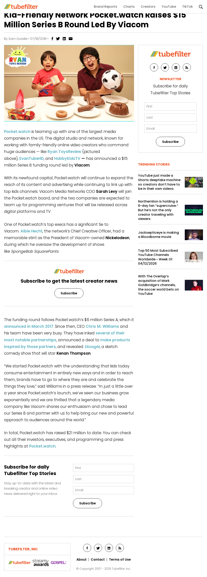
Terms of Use (120, 559)
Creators (148, 6)
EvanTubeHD (31, 158)
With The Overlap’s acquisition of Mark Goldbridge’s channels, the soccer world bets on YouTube (158, 285)
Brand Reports (105, 6)
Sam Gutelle (17, 38)
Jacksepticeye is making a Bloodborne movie (158, 234)
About (81, 559)
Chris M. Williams (102, 326)
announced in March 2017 (28, 326)
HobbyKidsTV (67, 158)
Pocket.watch (17, 131)
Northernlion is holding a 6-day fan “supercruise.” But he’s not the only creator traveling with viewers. (158, 210)
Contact (98, 559)
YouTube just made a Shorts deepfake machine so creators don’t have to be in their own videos (159, 182)
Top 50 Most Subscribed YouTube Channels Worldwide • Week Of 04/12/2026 (158, 257)
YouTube (169, 6)
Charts (129, 6)
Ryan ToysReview (64, 151)
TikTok (187, 6)
